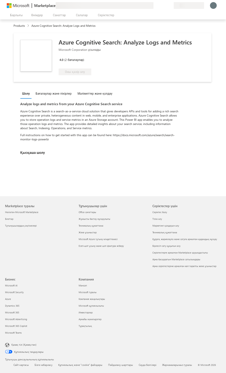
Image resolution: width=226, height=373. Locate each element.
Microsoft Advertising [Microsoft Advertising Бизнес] (16, 319)
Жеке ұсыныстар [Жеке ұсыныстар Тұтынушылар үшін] (88, 232)
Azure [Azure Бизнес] (8, 299)
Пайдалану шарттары (120, 364)
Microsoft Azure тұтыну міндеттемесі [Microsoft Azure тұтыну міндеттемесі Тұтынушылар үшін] (98, 239)
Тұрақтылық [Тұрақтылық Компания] (85, 325)
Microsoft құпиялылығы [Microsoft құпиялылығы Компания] (91, 305)
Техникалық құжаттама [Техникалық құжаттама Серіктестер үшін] (164, 232)
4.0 (61, 60)
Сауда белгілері (147, 364)
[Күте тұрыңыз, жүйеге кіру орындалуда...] (213, 5)
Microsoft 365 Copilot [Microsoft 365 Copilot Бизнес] (16, 325)
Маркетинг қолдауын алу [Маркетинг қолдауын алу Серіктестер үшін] (165, 225)
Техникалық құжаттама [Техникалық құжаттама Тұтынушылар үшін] (91, 225)
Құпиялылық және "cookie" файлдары (80, 364)
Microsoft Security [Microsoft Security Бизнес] (14, 292)
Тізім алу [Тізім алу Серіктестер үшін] (157, 218)
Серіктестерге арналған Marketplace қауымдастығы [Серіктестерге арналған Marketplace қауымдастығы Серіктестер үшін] (180, 252)
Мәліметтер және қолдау (95, 93)
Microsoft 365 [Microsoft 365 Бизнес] (12, 312)
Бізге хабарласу (43, 364)
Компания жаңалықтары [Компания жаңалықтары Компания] (92, 299)
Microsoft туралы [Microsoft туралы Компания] (88, 292)
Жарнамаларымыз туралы (177, 364)
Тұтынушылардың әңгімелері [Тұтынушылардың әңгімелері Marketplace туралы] (21, 225)
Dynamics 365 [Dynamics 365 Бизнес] (12, 305)
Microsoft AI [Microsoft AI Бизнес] (11, 285)
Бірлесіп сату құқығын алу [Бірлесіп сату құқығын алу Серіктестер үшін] (166, 245)
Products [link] (19, 26)
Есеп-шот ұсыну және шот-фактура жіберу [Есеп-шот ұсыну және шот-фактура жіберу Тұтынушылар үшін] (101, 245)
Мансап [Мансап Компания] (83, 285)
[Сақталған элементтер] (165, 5)
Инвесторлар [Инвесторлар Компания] (86, 312)
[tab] (27, 93)
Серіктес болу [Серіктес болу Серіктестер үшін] (159, 212)
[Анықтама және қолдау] (160, 5)
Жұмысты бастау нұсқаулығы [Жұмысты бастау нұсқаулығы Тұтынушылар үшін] (94, 218)
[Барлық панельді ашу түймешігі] (15, 15)
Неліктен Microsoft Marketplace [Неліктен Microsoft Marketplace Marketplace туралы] (21, 212)
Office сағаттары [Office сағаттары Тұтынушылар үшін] (87, 212)
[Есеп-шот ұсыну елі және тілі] (189, 5)
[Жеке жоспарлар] (170, 5)
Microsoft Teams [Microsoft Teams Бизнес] (13, 332)
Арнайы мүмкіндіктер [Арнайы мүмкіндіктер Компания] (90, 319)
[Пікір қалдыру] (155, 5)
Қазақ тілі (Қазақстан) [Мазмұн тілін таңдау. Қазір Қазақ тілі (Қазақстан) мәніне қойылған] (23, 344)
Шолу (26, 93)
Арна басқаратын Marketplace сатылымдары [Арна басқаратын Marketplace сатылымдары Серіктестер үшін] (176, 259)
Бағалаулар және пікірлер (54, 93)
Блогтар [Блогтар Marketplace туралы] (9, 218)
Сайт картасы (21, 364)
